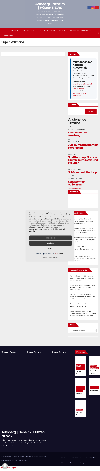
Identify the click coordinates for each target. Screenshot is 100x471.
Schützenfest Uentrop (82, 172)
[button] (98, 33)
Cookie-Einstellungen (8, 468)
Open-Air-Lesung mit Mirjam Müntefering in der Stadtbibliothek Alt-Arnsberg (83, 258)
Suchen (73, 105)
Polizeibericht (29, 30)
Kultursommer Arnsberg (77, 134)
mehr (50, 248)
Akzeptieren (50, 238)
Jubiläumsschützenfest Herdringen (83, 146)
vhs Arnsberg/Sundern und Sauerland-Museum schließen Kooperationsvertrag (81, 221)
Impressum (8, 35)
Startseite (13, 30)
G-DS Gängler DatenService (24, 456)
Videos (62, 30)
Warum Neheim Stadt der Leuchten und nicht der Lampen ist (82, 297)
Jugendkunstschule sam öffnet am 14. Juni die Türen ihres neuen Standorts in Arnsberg (83, 230)
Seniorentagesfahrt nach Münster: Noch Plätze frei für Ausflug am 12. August (83, 240)
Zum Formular (78, 88)
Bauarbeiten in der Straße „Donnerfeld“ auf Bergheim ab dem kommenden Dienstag (83, 313)
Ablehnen (50, 243)
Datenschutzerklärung (80, 30)
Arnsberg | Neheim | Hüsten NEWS (50, 6)
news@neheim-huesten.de (83, 84)
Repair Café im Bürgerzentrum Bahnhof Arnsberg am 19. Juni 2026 (82, 249)
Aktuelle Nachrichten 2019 (79, 388)
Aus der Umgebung (79, 366)
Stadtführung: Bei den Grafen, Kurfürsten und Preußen (83, 159)
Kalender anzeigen (75, 188)
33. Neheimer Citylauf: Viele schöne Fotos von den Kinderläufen (82, 278)
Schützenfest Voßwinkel (76, 183)
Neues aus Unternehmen (80, 368)
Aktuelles (93, 365)
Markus (73, 285)
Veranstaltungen (47, 30)
